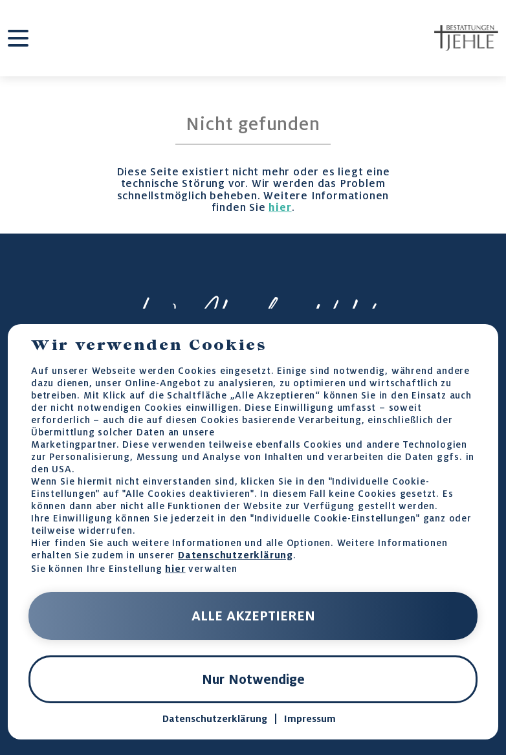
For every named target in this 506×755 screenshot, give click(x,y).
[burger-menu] (18, 38)
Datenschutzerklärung (235, 555)
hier (280, 207)
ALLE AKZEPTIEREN (253, 615)
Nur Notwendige (253, 679)
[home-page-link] (466, 38)
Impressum (310, 719)
